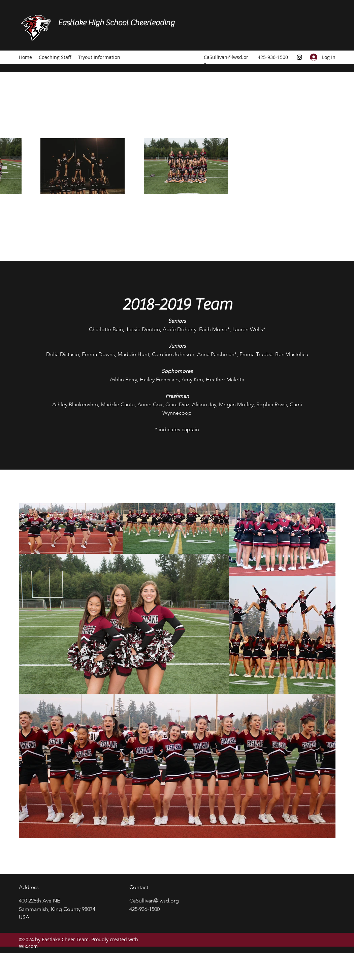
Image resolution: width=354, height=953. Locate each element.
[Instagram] (299, 57)
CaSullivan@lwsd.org (154, 900)
